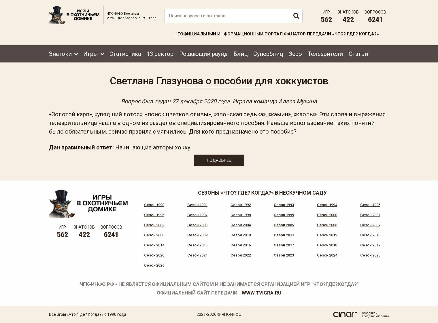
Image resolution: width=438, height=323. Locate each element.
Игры (90, 53)
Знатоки (60, 53)
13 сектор (160, 53)
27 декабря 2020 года (201, 101)
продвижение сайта (375, 316)
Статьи (358, 53)
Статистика (125, 53)
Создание (368, 313)
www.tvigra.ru (261, 293)
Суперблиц (268, 53)
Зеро (295, 53)
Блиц (240, 53)
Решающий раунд (203, 53)
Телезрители (325, 53)
